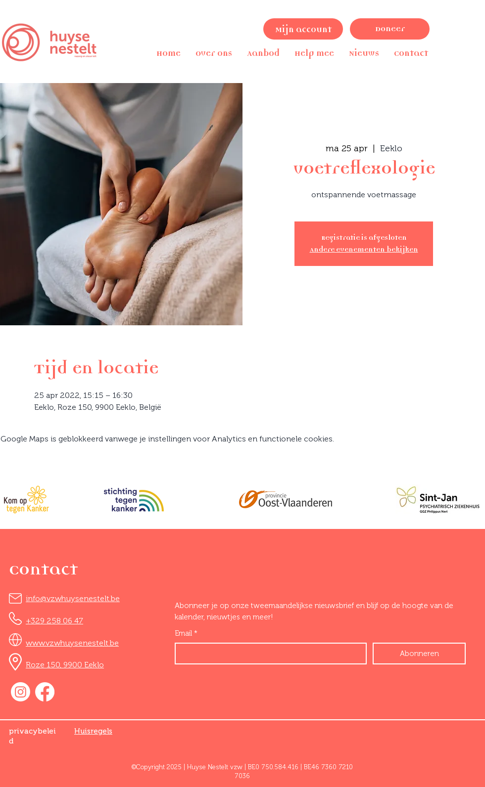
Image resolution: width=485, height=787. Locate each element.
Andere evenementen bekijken (364, 249)
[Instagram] (20, 691)
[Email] (268, 653)
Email (186, 633)
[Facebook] (44, 691)
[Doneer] (390, 29)
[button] (214, 53)
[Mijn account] (303, 29)
